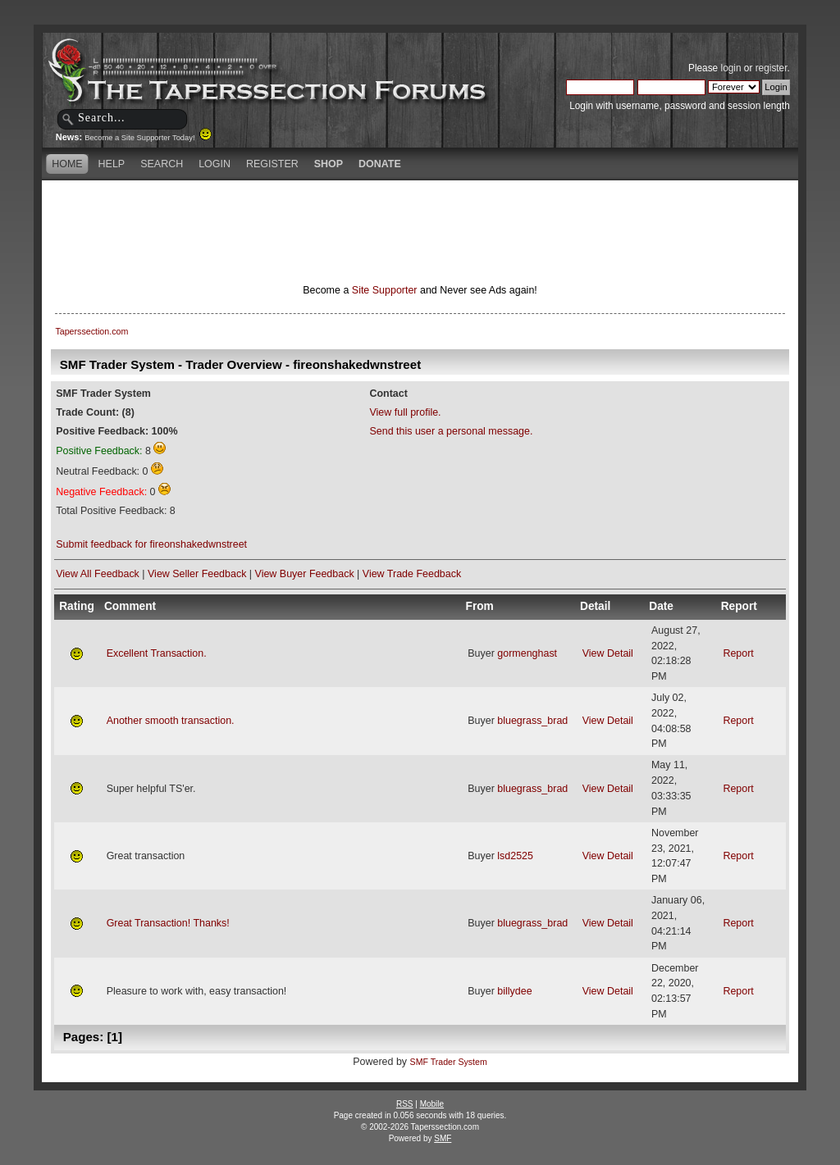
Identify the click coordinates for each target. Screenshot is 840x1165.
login (731, 68)
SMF (442, 1138)
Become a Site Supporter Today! (148, 138)
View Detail (607, 653)
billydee (514, 991)
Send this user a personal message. (450, 431)
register (772, 68)
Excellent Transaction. (157, 653)
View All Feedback (97, 574)
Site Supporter (385, 290)
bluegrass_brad (532, 720)
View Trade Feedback (412, 574)
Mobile (432, 1103)
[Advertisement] (420, 209)
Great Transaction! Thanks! (168, 923)
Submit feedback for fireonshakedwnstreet (151, 544)
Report (738, 653)
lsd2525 (515, 856)
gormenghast (527, 653)
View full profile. (405, 412)
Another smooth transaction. (171, 720)
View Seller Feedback (197, 574)
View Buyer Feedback (304, 574)
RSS (404, 1103)
